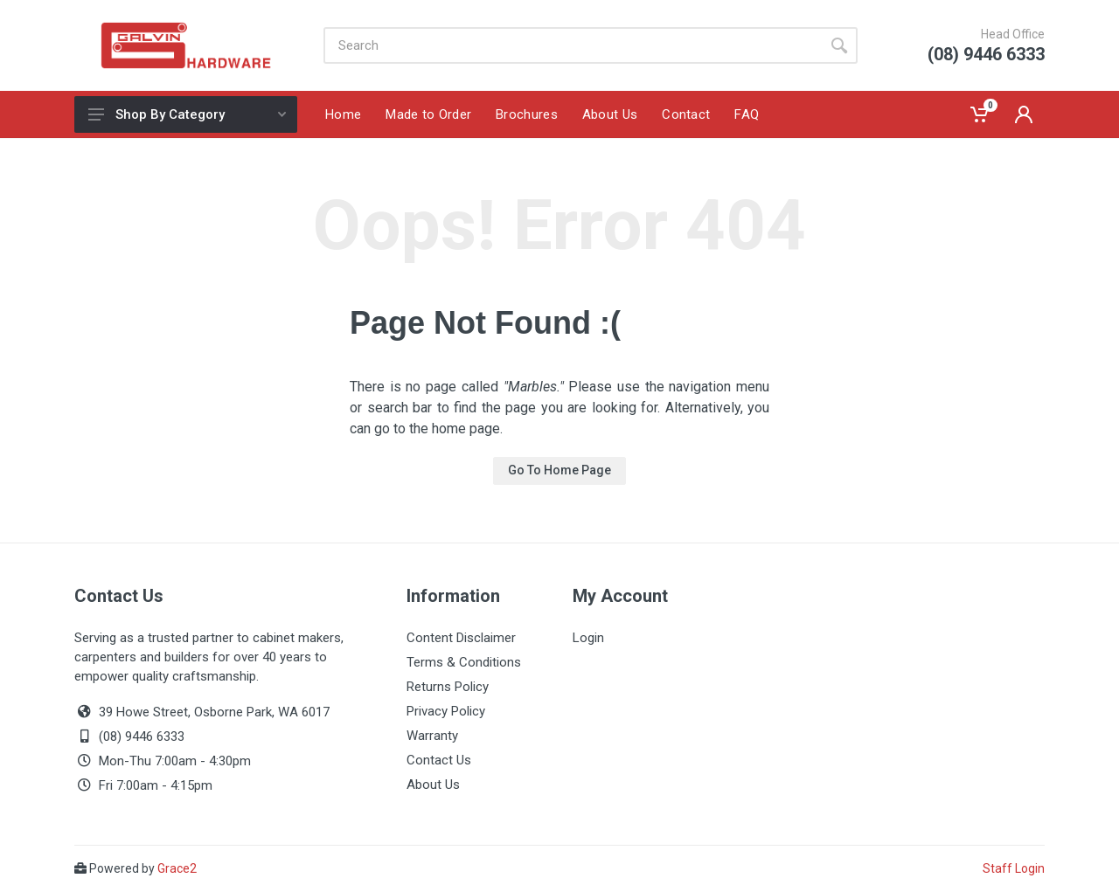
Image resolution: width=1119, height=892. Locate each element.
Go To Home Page (559, 470)
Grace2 (177, 868)
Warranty (432, 735)
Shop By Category (187, 114)
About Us (433, 784)
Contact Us (439, 760)
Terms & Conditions (464, 662)
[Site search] (572, 45)
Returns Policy (448, 687)
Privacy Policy (446, 711)
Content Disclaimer (461, 638)
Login (588, 638)
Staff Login (1014, 868)
